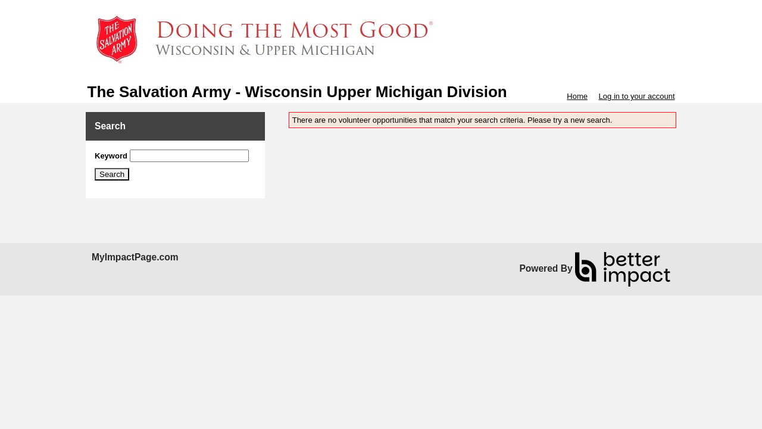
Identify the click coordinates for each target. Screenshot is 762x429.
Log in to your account (637, 96)
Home (577, 96)
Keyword (111, 155)
